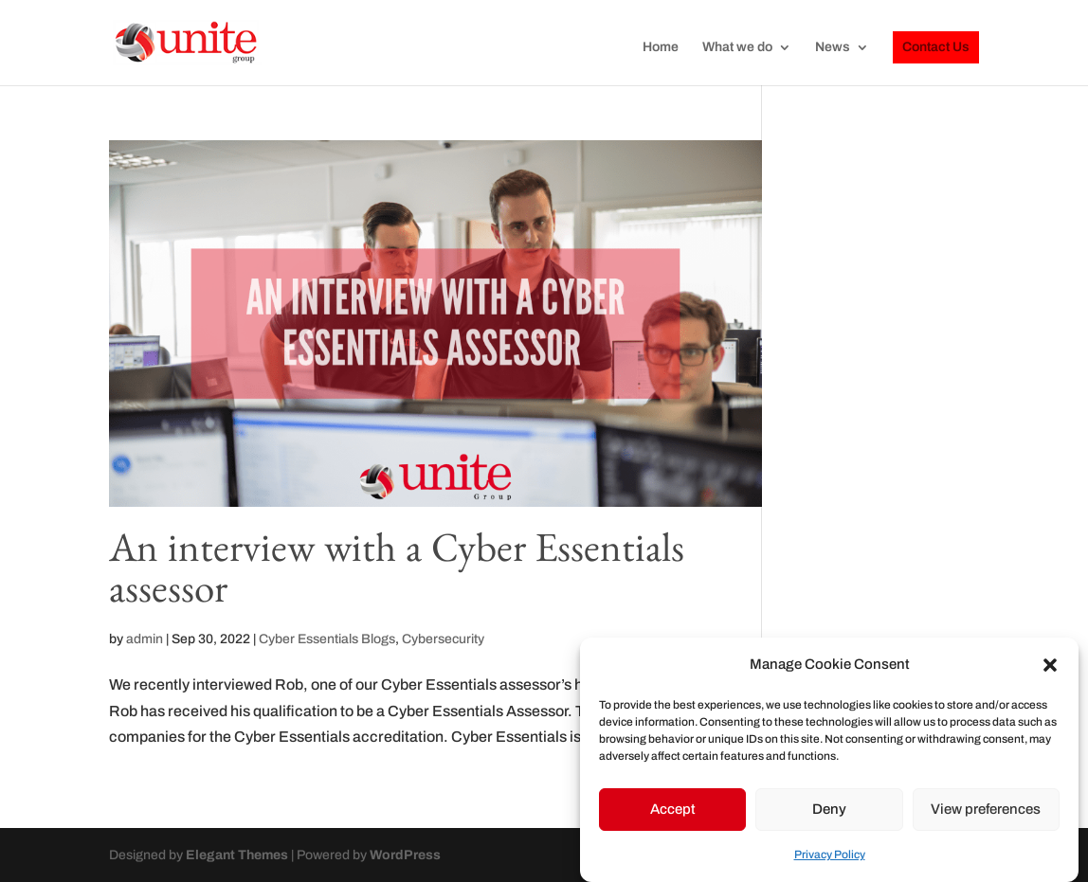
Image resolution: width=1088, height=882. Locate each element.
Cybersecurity (443, 639)
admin (144, 639)
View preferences (986, 813)
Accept (673, 813)
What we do (737, 47)
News (832, 47)
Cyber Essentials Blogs (327, 639)
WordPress (405, 855)
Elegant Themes (237, 855)
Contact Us (936, 47)
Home (661, 47)
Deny (829, 813)
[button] (1050, 668)
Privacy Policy (829, 859)
